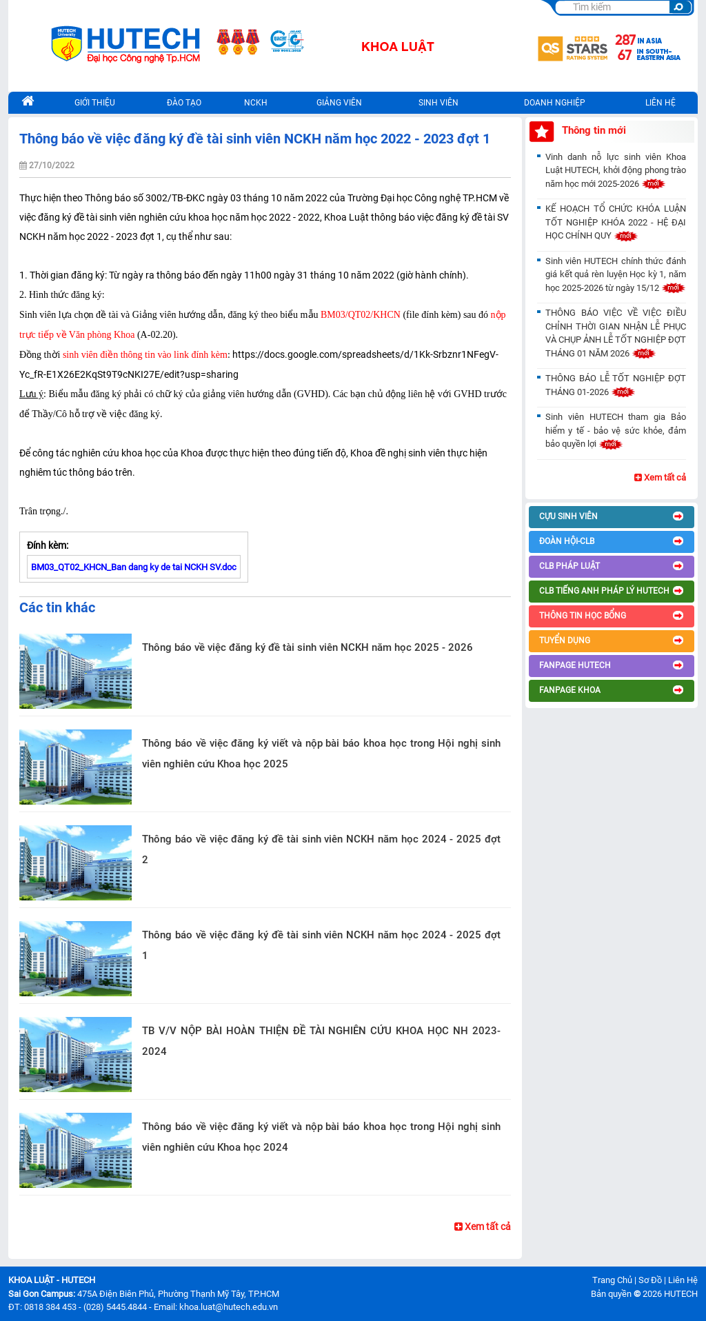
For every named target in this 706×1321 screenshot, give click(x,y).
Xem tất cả (482, 1226)
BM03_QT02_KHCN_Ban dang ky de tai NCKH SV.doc (133, 567)
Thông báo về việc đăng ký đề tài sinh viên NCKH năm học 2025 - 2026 (307, 647)
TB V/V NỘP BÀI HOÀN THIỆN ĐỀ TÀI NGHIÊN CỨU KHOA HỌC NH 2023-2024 (321, 1041)
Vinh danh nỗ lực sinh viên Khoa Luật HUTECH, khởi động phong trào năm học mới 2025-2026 (615, 170)
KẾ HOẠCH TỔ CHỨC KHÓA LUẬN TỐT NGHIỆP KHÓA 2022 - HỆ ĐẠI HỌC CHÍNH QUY (615, 222)
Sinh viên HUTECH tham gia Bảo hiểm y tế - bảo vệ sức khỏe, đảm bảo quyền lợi (615, 430)
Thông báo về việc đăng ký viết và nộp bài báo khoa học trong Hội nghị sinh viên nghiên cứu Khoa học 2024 (321, 1136)
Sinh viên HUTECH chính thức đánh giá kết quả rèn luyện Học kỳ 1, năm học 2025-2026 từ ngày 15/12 (615, 274)
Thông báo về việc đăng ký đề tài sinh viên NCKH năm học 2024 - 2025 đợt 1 (321, 945)
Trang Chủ (612, 1280)
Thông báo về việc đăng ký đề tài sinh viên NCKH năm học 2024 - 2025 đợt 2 (321, 849)
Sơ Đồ (650, 1280)
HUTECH (681, 1294)
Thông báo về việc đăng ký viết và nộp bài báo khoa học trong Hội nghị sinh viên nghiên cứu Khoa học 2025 (321, 753)
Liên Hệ (683, 1280)
